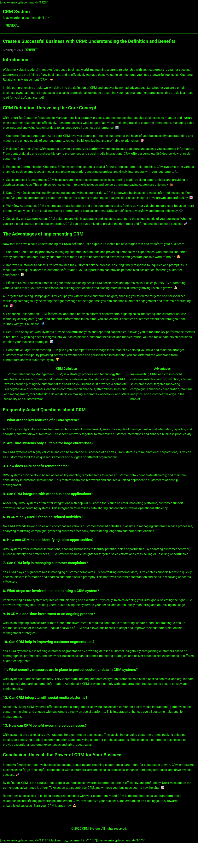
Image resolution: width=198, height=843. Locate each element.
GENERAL (12, 25)
